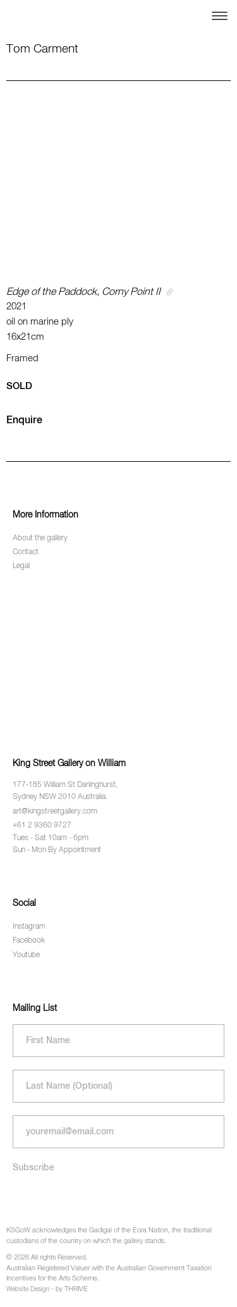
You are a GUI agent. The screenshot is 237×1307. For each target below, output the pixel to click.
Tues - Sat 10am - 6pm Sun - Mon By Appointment (57, 844)
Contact (26, 552)
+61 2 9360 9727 (42, 825)
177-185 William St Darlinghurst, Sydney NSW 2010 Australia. (65, 791)
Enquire (24, 421)
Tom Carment (42, 49)
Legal (21, 566)
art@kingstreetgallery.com (55, 811)
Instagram (29, 927)
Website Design (27, 1289)
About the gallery (40, 538)
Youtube (26, 955)
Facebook (29, 941)
